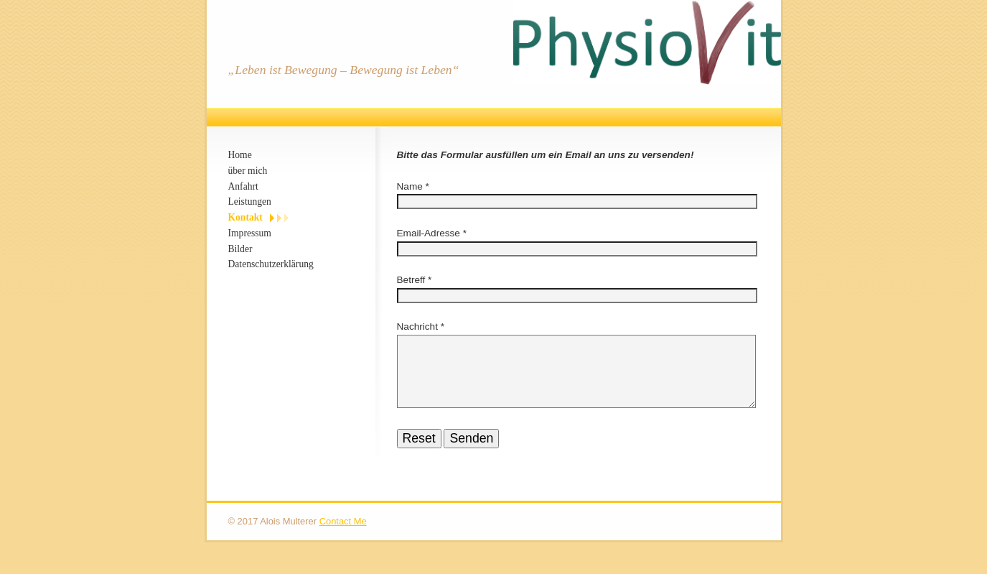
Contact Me (343, 538)
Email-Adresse (428, 233)
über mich (248, 170)
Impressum (249, 233)
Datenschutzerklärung (271, 264)
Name (410, 186)
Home (240, 154)
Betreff (411, 279)
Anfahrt (243, 186)
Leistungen (249, 201)
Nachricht (419, 326)
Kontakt (245, 217)
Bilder (240, 249)
